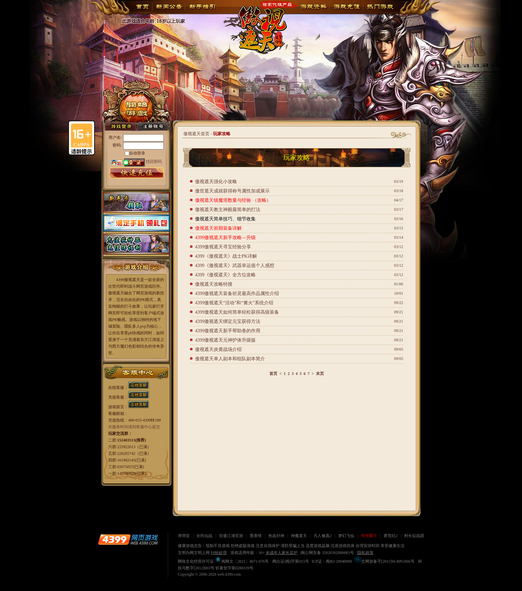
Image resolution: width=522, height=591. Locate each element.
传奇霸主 (369, 535)
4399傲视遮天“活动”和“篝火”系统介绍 (234, 302)
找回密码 (154, 161)
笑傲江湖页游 (231, 535)
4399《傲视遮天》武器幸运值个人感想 (234, 265)
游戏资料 (313, 7)
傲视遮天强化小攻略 (218, 181)
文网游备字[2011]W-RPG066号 (384, 561)
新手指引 (202, 7)
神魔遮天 (299, 535)
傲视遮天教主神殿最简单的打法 (227, 209)
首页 (142, 7)
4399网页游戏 (128, 539)
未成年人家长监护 (282, 552)
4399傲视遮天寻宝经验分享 (223, 246)
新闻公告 (168, 7)
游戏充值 (346, 7)
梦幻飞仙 (346, 535)
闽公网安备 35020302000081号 (327, 552)
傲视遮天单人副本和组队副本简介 (230, 358)
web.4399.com (229, 574)
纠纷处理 (219, 552)
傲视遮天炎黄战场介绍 (218, 349)
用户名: (115, 137)
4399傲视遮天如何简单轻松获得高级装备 (237, 312)
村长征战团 (414, 535)
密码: (117, 145)
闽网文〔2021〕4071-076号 (242, 561)
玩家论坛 (379, 7)
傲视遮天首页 (196, 133)
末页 (320, 373)
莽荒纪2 (390, 535)
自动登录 (137, 153)
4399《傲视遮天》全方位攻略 (225, 274)
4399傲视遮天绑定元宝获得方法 (227, 321)
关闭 (48, 406)
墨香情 (256, 535)
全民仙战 (204, 535)
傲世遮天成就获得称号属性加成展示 (232, 190)
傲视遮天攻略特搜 (213, 284)
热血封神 (276, 535)
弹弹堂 (184, 535)
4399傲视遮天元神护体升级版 (225, 340)
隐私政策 (366, 552)
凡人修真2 (323, 535)
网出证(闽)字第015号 (290, 561)
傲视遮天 (258, 24)
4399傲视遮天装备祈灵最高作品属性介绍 (237, 293)
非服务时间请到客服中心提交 (134, 427)
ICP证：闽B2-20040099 (332, 561)
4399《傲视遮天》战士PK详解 (226, 256)
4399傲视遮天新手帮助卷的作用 (227, 330)
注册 (152, 126)
